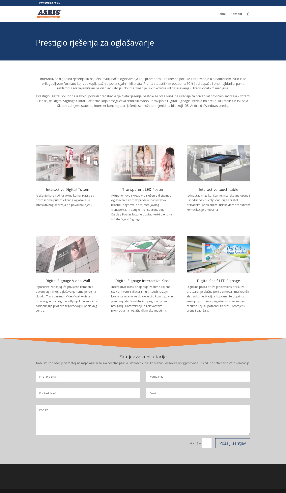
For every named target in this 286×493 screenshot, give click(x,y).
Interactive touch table (218, 189)
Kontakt (236, 14)
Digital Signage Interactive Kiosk (143, 280)
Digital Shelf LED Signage (218, 280)
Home (221, 14)
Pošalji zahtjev (232, 443)
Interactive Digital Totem (67, 189)
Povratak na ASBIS (49, 3)
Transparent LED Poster (143, 189)
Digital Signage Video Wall (67, 280)
